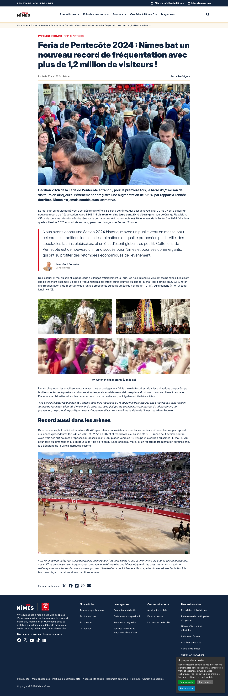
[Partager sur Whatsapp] (83, 586)
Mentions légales (41, 678)
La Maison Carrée (190, 636)
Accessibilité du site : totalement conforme (105, 678)
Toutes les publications (92, 610)
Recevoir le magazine (125, 622)
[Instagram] (25, 640)
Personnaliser (187, 688)
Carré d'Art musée (190, 648)
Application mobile (157, 610)
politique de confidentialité (201, 677)
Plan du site (23, 678)
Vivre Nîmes (22, 25)
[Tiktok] (38, 640)
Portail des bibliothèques (194, 610)
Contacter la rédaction (125, 610)
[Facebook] (19, 640)
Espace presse (155, 616)
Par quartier (86, 622)
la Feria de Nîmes (117, 210)
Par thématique (88, 616)
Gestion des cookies (153, 678)
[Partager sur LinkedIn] (77, 586)
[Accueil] (23, 14)
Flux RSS (135, 678)
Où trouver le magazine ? (127, 616)
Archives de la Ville (191, 642)
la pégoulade (80, 277)
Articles (44, 25)
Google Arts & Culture (192, 654)
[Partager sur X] (64, 586)
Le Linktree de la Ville (158, 622)
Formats (34, 25)
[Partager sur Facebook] (71, 586)
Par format (85, 628)
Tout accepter (187, 682)
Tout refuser (205, 682)
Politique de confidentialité (66, 678)
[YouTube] (32, 640)
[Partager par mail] (89, 586)
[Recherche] (208, 14)
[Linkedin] (44, 640)
